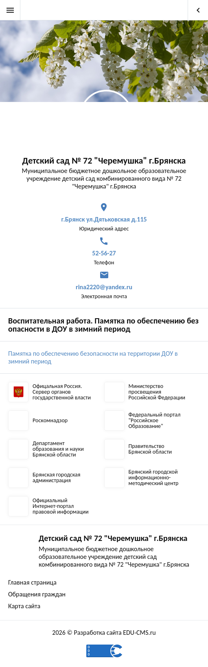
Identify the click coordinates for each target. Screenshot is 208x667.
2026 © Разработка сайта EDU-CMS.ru (103, 632)
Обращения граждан (37, 594)
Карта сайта (24, 606)
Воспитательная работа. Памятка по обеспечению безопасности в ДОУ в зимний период (103, 325)
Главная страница (32, 582)
